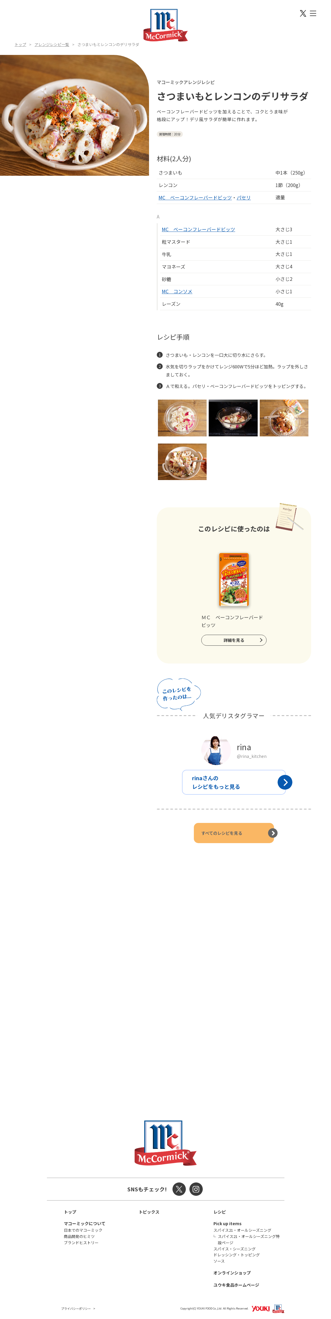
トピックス (149, 1212)
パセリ (244, 197)
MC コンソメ (177, 291)
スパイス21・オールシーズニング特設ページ (249, 1239)
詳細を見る (234, 640)
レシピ (219, 1212)
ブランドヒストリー (81, 1242)
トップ (20, 44)
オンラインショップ (232, 1273)
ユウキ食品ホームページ (236, 1285)
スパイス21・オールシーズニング (242, 1230)
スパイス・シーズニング (234, 1249)
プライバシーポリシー (76, 1308)
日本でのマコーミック (83, 1230)
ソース (219, 1261)
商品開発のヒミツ (79, 1236)
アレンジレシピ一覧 (51, 44)
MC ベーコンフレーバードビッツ (195, 197)
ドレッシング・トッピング (236, 1255)
